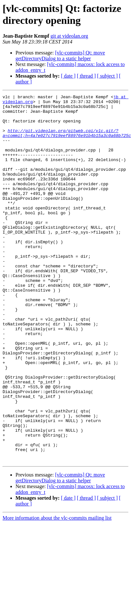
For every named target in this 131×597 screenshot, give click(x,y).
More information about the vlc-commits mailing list (57, 585)
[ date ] (68, 76)
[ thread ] (86, 76)
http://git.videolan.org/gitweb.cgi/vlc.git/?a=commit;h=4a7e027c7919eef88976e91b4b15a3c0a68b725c (67, 141)
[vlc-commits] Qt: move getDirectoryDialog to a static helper (60, 55)
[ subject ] (107, 76)
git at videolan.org (69, 36)
